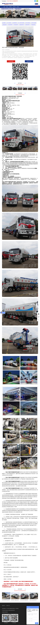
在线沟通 (11, 61)
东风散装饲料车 (4, 24)
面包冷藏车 (4, 22)
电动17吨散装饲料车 (12, 52)
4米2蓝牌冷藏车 (14, 22)
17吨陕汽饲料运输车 (35, 51)
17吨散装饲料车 (18, 51)
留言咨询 (29, 61)
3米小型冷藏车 (9, 22)
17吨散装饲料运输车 (24, 51)
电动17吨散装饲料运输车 (8, 51)
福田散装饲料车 (27, 24)
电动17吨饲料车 (14, 51)
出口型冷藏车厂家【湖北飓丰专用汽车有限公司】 (7, 4)
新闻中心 (10, 6)
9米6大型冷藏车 (27, 22)
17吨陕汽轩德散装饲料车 (5, 52)
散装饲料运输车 (21, 19)
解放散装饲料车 (22, 24)
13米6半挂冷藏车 (33, 22)
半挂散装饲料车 (33, 24)
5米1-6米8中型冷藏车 (21, 22)
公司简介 (17, 6)
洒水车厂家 (8, 605)
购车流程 (14, 6)
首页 (4, 6)
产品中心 (7, 6)
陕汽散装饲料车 (26, 19)
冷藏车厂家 (3, 605)
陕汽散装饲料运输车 (29, 51)
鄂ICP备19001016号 (12, 610)
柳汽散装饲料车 (16, 24)
